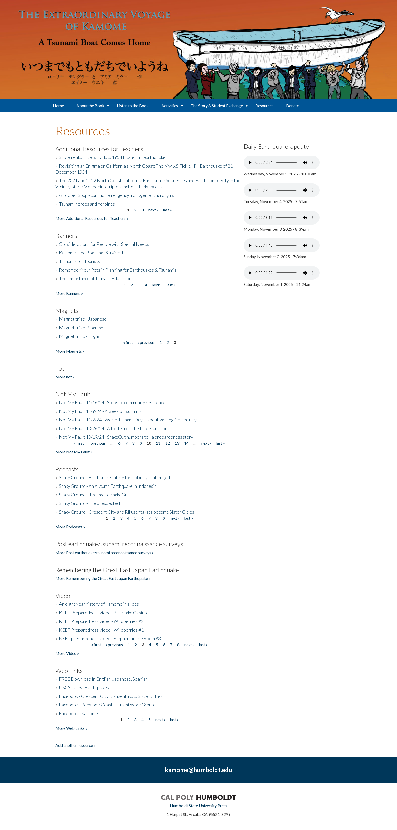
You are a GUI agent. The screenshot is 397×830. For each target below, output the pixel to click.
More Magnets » (70, 351)
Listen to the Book (133, 105)
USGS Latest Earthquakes (84, 687)
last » (167, 209)
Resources (264, 105)
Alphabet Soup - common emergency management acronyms (116, 195)
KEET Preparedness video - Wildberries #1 (101, 630)
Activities (169, 105)
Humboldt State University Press (198, 805)
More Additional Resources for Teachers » (91, 218)
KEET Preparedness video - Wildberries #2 (101, 621)
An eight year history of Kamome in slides (99, 604)
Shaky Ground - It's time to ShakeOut (94, 494)
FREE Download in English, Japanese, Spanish (103, 679)
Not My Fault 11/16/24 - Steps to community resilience (112, 402)
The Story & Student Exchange (217, 105)
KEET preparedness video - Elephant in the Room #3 (110, 638)
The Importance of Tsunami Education (95, 278)
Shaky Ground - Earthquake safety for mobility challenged (114, 477)
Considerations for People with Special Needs (104, 244)
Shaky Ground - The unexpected (89, 503)
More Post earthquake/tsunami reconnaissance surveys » (104, 552)
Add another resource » (75, 745)
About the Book (90, 105)
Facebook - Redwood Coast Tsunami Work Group (106, 704)
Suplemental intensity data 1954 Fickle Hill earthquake (112, 157)
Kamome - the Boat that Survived (91, 252)
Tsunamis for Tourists (79, 261)
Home (58, 105)
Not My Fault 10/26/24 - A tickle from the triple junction (113, 428)
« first (128, 342)
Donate (292, 105)
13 (177, 443)
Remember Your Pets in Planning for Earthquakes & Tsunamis (117, 270)
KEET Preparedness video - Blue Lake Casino (103, 612)
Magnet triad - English (81, 336)
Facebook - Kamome (78, 713)
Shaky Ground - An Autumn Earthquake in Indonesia (108, 486)
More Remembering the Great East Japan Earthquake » (103, 578)
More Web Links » (71, 728)
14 (186, 443)
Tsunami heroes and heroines (87, 204)
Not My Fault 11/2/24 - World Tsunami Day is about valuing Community (128, 419)
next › (153, 209)
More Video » (67, 653)
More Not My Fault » (73, 451)
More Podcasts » (70, 526)
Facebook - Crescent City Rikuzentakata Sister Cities (111, 696)
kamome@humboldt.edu (198, 769)
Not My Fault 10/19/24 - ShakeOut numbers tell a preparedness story (126, 437)
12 (167, 443)
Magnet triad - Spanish (81, 327)
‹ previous (146, 342)
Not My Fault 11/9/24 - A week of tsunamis (100, 411)
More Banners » (69, 293)
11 (158, 443)
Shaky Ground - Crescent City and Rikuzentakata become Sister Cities (126, 512)
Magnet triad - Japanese (83, 319)
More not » (65, 376)
